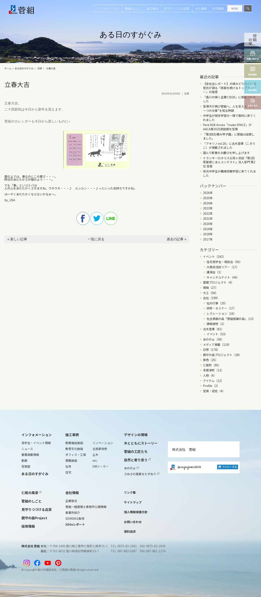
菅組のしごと (133, 8)
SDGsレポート (75, 524)
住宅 (68, 472)
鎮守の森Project (34, 517)
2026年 (208, 193)
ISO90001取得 (74, 518)
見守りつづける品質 (177, 8)
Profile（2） (211, 386)
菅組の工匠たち (136, 451)
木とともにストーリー (141, 443)
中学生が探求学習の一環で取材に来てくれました (229, 117)
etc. (95, 460)
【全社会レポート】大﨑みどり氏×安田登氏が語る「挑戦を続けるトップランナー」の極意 (229, 88)
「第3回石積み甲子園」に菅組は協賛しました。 (229, 136)
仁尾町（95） (212, 365)
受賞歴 (25, 466)
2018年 (208, 234)
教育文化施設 (74, 449)
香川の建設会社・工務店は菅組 (56, 570)
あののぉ (131, 468)
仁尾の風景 (31, 492)
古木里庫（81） (213, 329)
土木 (95, 454)
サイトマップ (133, 502)
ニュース (27, 449)
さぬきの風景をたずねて (142, 474)
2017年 (208, 239)
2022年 (208, 213)
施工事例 (152, 8)
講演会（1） (215, 272)
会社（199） (211, 298)
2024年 (208, 203)
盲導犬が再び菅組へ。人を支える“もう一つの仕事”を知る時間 (228, 108)
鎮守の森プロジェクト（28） (222, 355)
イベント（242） (214, 256)
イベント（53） (217, 334)
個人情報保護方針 (136, 512)
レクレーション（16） (221, 313)
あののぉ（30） (213, 339)
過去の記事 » (176, 239)
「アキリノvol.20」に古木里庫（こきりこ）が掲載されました (229, 145)
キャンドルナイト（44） (223, 277)
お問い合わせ (133, 522)
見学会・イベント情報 (36, 443)
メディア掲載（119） (217, 344)
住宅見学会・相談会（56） (224, 262)
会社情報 (201, 8)
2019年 (208, 229)
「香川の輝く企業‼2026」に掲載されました (229, 99)
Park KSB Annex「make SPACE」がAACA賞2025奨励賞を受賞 (227, 127)
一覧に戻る (96, 239)
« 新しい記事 (17, 239)
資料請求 (130, 531)
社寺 (68, 466)
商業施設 (71, 460)
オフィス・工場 (75, 454)
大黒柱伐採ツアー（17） (223, 267)
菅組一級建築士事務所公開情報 (86, 507)
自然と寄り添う (137, 459)
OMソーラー (100, 466)
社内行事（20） (217, 303)
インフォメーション (108, 8)
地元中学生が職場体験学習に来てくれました (229, 173)
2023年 (208, 208)
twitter (96, 218)
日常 (39, 68)
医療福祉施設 (74, 443)
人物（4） (209, 375)
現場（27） (210, 287)
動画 (24, 460)
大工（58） (210, 293)
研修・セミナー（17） (221, 308)
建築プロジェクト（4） (218, 282)
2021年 (208, 218)
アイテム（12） (213, 381)
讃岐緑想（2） (216, 324)
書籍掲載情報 (30, 454)
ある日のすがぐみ (24, 68)
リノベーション (102, 443)
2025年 (208, 198)
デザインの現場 (136, 434)
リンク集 (130, 492)
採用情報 (218, 8)
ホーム (7, 68)
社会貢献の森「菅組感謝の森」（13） (231, 319)
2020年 (208, 224)
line (110, 218)
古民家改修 (99, 449)
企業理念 (71, 501)
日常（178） (211, 349)
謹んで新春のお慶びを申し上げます (226, 153)
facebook (83, 218)
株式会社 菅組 (184, 449)
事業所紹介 (72, 512)
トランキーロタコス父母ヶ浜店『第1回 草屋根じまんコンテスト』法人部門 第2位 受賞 (229, 162)
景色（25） (210, 360)
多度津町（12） (213, 370)
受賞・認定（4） (214, 391)
